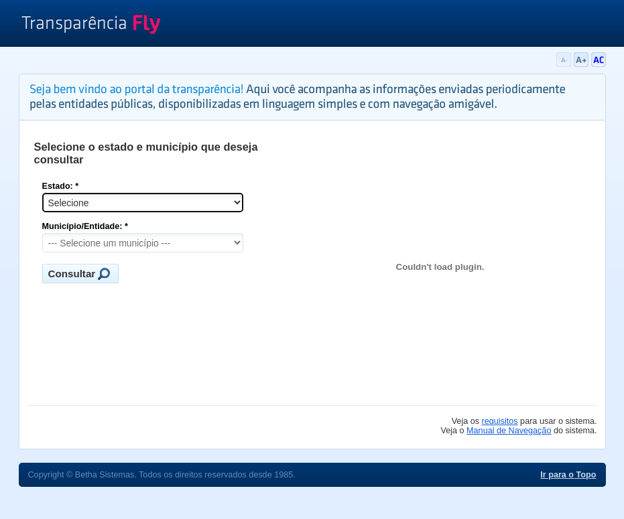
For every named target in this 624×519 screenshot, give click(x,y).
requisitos (500, 421)
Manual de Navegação (508, 430)
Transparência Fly (91, 25)
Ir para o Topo (568, 474)
